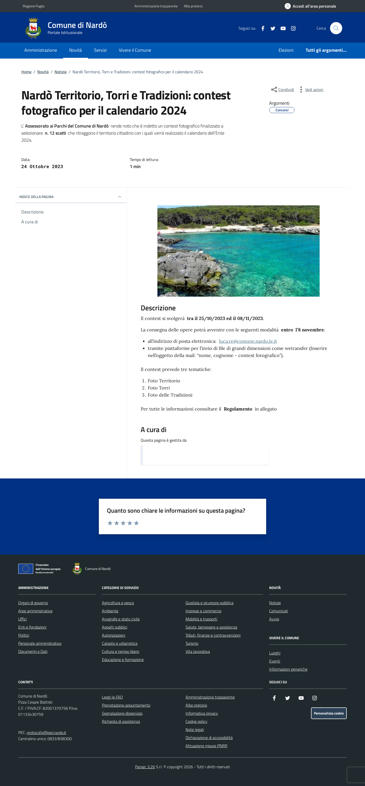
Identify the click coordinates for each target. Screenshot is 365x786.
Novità (75, 50)
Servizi (100, 50)
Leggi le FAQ (112, 697)
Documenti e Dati (32, 651)
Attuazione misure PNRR (206, 746)
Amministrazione (40, 50)
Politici (23, 635)
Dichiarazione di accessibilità (209, 738)
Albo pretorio (193, 6)
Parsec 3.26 (145, 767)
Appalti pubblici (114, 627)
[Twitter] (271, 28)
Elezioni (286, 50)
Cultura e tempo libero (120, 651)
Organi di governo (33, 603)
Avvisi (274, 619)
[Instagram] (291, 28)
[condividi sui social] (282, 89)
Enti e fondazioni (32, 627)
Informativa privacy (202, 713)
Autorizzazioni (113, 635)
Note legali (195, 729)
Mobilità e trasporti (201, 619)
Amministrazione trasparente (156, 6)
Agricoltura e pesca (118, 603)
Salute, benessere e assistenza (211, 627)
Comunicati (278, 611)
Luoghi (274, 653)
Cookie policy (196, 721)
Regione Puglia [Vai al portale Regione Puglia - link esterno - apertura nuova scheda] (33, 6)
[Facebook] (261, 28)
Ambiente (110, 611)
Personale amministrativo (39, 643)
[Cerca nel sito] (336, 28)
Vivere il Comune (135, 50)
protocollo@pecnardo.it (46, 732)
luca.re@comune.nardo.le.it (248, 341)
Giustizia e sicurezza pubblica (209, 603)
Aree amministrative (35, 611)
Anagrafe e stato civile (121, 619)
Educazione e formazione (123, 659)
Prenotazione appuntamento (126, 705)
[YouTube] (281, 28)
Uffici (22, 619)
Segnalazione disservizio (122, 713)
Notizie (60, 72)
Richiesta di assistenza (121, 721)
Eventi (274, 661)
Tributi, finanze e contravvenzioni (213, 635)
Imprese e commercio (203, 611)
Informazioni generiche (288, 669)
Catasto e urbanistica (119, 643)
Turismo (192, 643)
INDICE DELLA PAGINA (71, 197)
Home (26, 72)
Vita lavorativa (198, 651)
